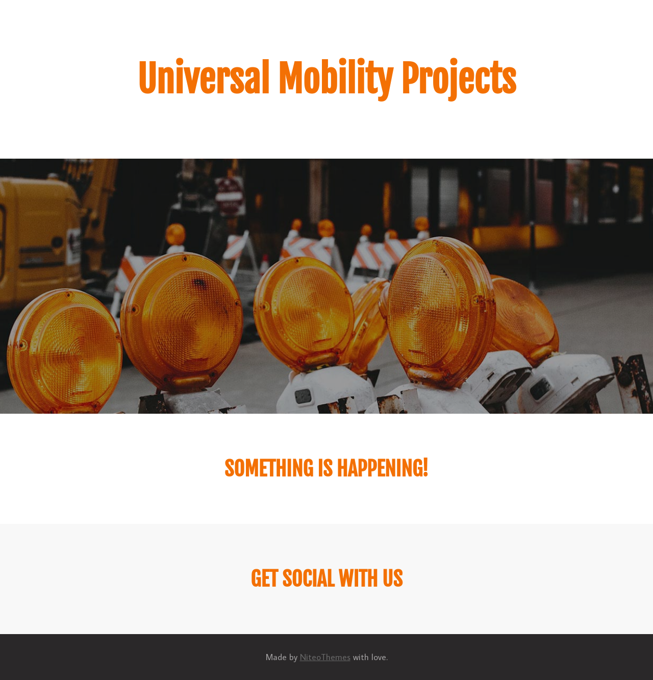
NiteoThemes (325, 657)
